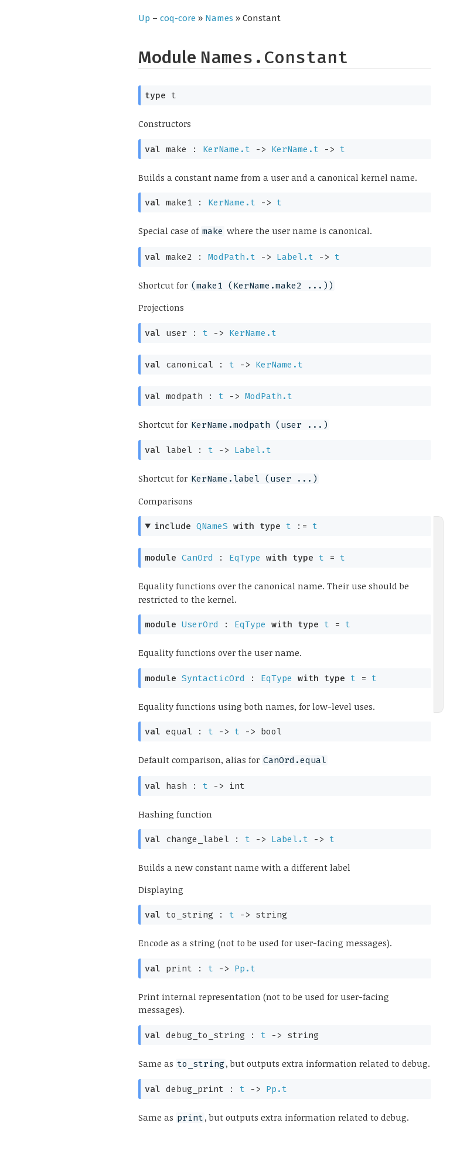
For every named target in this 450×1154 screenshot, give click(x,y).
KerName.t (226, 149)
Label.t (295, 257)
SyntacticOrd (213, 678)
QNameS (212, 526)
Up (144, 18)
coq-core (178, 18)
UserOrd (200, 624)
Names (219, 18)
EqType (245, 557)
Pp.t (244, 968)
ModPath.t (231, 257)
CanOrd (197, 557)
